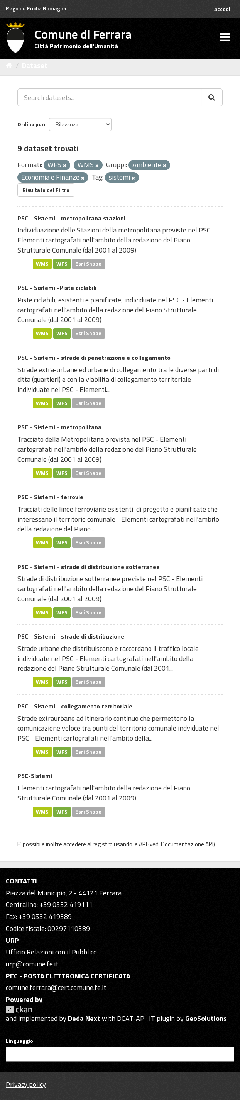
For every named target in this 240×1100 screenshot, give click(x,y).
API (143, 844)
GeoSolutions (206, 1018)
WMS (42, 264)
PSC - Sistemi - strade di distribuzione (70, 636)
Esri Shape (88, 264)
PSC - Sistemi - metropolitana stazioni (71, 218)
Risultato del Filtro (45, 190)
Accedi (222, 9)
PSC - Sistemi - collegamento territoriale (74, 706)
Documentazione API (187, 844)
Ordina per (30, 124)
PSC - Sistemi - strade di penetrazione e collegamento (94, 357)
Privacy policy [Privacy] (26, 1084)
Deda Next (84, 1018)
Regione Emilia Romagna (36, 8)
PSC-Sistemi (34, 775)
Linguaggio (19, 1041)
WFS (62, 264)
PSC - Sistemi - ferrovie (50, 497)
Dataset (34, 65)
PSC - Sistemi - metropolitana (59, 427)
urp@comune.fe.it (32, 964)
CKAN (19, 1009)
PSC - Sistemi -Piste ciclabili (56, 287)
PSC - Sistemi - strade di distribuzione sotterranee (88, 566)
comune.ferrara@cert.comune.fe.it (56, 987)
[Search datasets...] (109, 97)
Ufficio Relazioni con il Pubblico (51, 952)
